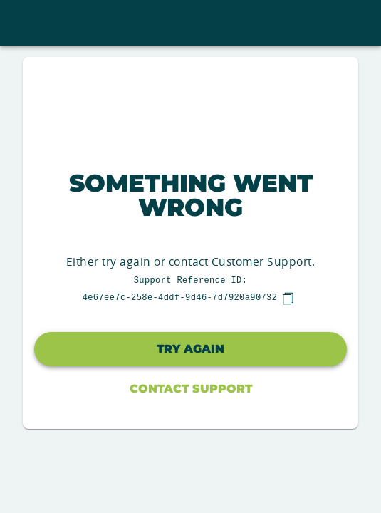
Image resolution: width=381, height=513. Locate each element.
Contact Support (191, 388)
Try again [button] (190, 349)
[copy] (287, 298)
